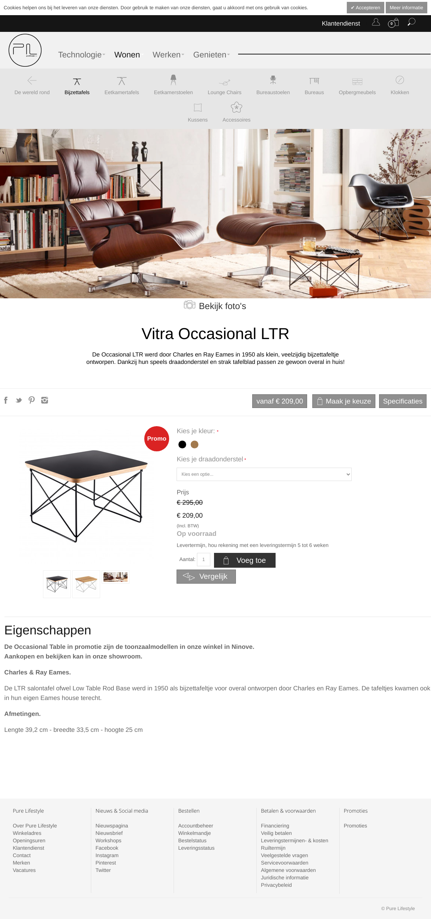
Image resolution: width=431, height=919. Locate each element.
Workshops (108, 840)
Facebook (106, 848)
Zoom (86, 496)
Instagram (106, 855)
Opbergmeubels (357, 92)
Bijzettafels (77, 92)
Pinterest (105, 863)
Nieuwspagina (111, 826)
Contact (21, 855)
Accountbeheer (195, 826)
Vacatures (24, 870)
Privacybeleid (276, 885)
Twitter (103, 870)
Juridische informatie (285, 877)
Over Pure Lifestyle (35, 826)
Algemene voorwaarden (288, 870)
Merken (21, 863)
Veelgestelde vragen (284, 855)
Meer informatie (406, 7)
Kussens (198, 120)
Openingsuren (29, 840)
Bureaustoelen (273, 92)
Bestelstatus (192, 840)
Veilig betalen (276, 833)
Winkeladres (27, 833)
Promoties (355, 826)
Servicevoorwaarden (285, 863)
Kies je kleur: (197, 431)
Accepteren (367, 7)
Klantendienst (341, 23)
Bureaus (314, 92)
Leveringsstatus (196, 848)
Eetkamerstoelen (173, 92)
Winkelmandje (194, 833)
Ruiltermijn (273, 848)
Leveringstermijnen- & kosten (294, 840)
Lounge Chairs (224, 92)
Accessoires (236, 120)
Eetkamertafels (122, 92)
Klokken (400, 92)
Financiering (275, 826)
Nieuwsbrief (108, 833)
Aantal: (187, 559)
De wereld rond (32, 92)
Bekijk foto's (222, 306)
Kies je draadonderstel (210, 459)
